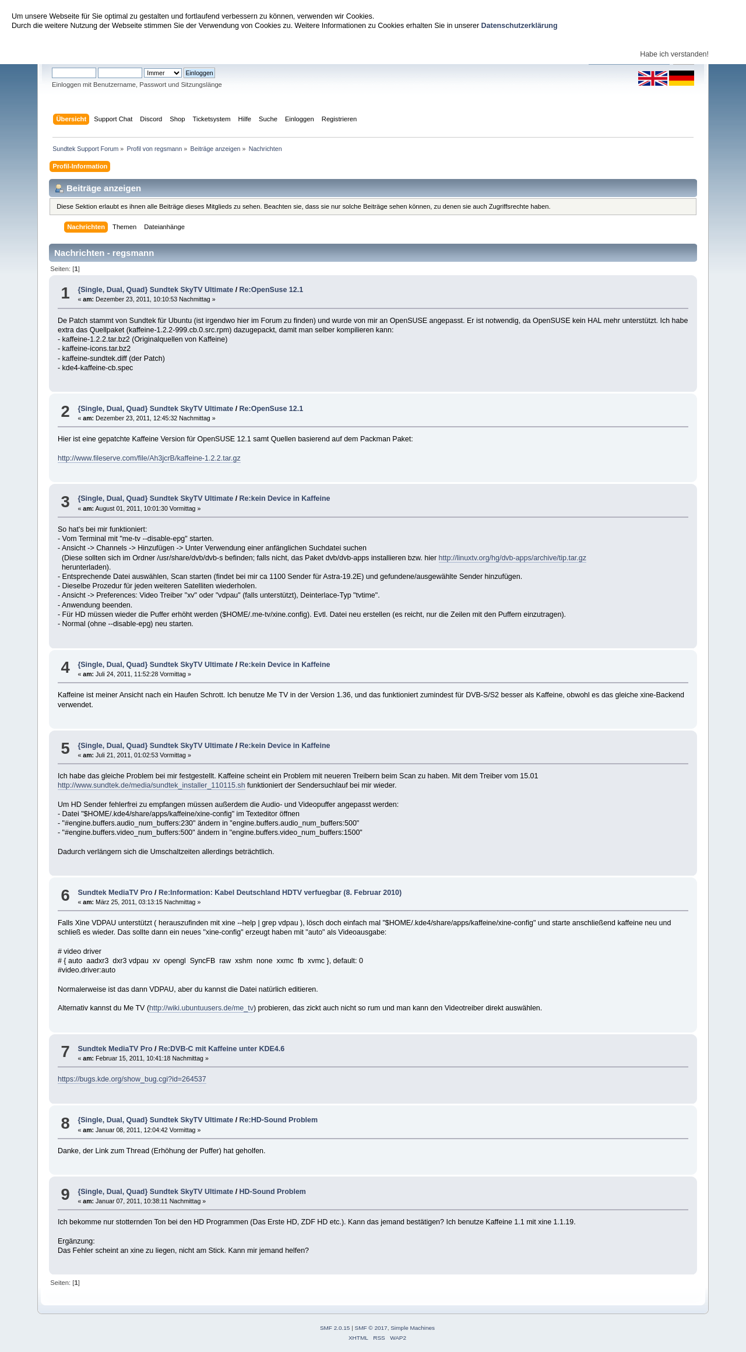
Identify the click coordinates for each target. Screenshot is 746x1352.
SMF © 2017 (371, 1328)
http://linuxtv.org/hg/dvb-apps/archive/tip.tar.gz (512, 558)
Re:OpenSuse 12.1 (272, 290)
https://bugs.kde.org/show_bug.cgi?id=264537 (132, 1079)
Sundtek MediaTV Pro (115, 893)
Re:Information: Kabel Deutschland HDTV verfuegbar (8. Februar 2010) (280, 893)
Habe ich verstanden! (674, 54)
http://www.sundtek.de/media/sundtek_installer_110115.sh (151, 785)
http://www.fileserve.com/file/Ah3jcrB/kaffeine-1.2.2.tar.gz (149, 458)
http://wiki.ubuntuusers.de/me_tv (201, 1008)
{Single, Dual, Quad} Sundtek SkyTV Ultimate (155, 290)
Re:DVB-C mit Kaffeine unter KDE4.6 (221, 1049)
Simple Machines (412, 1328)
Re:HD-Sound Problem (279, 1120)
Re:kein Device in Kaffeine (285, 498)
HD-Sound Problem (273, 1192)
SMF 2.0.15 (335, 1328)
